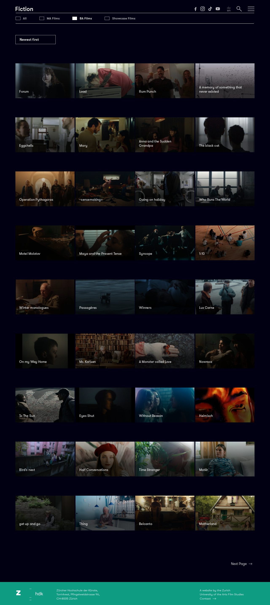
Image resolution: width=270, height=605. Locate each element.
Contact (205, 598)
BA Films (86, 18)
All (25, 18)
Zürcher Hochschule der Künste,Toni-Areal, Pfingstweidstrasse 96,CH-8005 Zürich (78, 594)
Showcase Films (123, 18)
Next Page (239, 563)
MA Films (53, 18)
